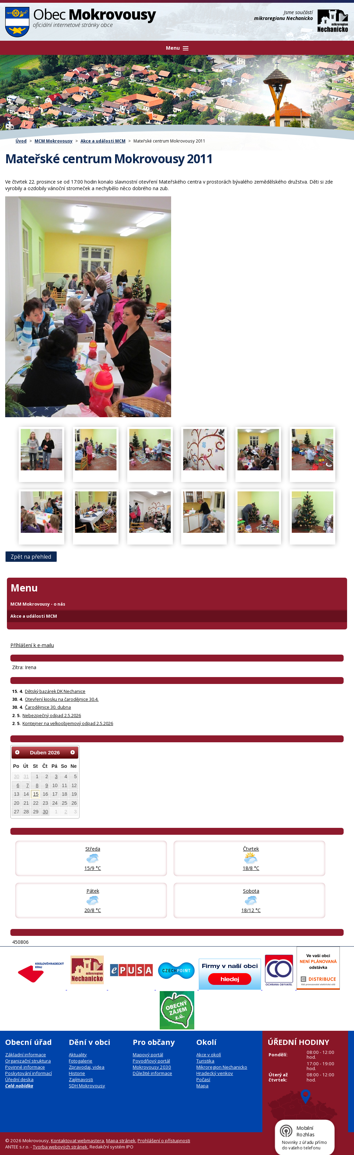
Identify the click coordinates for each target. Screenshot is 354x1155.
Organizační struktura (28, 1061)
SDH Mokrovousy (87, 1086)
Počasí (203, 1079)
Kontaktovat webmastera (77, 1140)
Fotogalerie (80, 1061)
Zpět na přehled (31, 556)
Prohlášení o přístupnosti (164, 1140)
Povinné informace (25, 1067)
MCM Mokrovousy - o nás (37, 604)
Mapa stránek (121, 1140)
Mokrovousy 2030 (152, 1067)
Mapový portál (148, 1054)
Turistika (205, 1061)
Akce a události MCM (103, 141)
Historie (77, 1073)
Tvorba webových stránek (60, 1147)
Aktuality (78, 1054)
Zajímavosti (81, 1079)
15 (35, 794)
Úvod (21, 141)
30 (16, 776)
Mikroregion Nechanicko (221, 1067)
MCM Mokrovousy (54, 141)
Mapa (202, 1086)
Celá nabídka (19, 1086)
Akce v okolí (208, 1054)
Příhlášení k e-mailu (32, 645)
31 (26, 776)
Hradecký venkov (214, 1073)
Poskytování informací (28, 1073)
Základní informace (25, 1054)
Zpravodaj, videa (86, 1067)
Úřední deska (19, 1079)
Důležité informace (152, 1073)
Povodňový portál (151, 1061)
